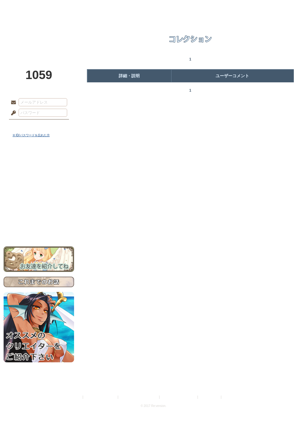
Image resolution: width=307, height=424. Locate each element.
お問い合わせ (39, 227)
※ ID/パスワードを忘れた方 (31, 135)
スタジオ (196, 7)
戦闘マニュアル (39, 208)
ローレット (111, 7)
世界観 (39, 163)
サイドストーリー (39, 174)
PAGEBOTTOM (292, 407)
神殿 (68, 7)
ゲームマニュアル (39, 184)
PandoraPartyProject (39, 33)
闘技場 (281, 7)
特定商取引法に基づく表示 (139, 397)
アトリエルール (39, 201)
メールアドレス (12, 102)
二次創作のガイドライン (178, 397)
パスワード (12, 113)
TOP (25, 7)
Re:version (231, 397)
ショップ (238, 7)
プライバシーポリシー (101, 397)
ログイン (24, 125)
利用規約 (75, 397)
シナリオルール (39, 193)
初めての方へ (39, 217)
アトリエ (153, 7)
